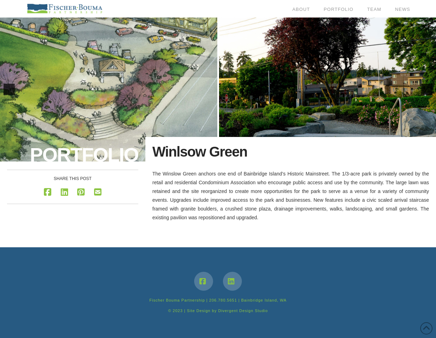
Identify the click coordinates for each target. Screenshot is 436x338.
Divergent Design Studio (243, 311)
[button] (9, 89)
